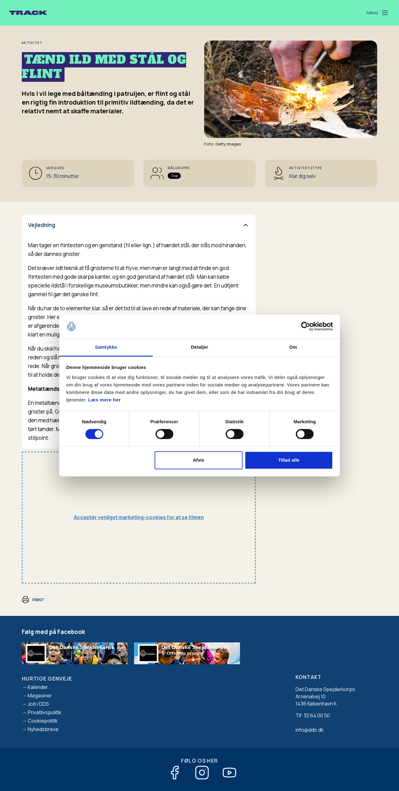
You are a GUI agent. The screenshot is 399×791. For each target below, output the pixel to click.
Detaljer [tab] (199, 347)
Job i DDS (38, 703)
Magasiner (40, 695)
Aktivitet (32, 43)
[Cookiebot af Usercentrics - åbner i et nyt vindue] (305, 326)
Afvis (198, 460)
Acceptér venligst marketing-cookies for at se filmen (139, 517)
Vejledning (41, 224)
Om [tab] (293, 347)
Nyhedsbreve (43, 729)
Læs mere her (104, 399)
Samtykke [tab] (106, 347)
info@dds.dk (310, 729)
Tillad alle (288, 460)
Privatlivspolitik (44, 712)
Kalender (38, 687)
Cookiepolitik (43, 720)
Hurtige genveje (47, 678)
